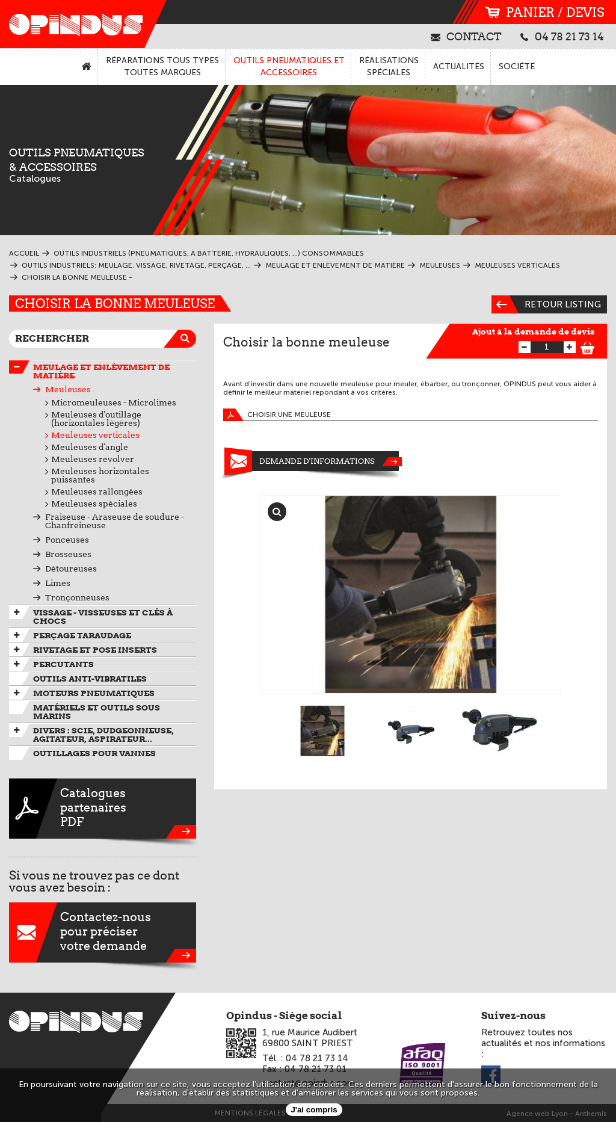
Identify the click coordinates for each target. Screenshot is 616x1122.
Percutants (63, 664)
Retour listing (546, 304)
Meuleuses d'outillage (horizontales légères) (96, 419)
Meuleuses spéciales (94, 503)
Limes (57, 583)
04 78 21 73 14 (562, 36)
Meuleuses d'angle (89, 447)
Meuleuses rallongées (97, 491)
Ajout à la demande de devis (533, 331)
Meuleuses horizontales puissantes (100, 475)
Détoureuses (71, 568)
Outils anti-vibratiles (90, 678)
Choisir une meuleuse (277, 414)
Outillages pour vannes (94, 753)
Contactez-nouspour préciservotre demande (102, 932)
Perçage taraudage (82, 635)
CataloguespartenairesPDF (102, 808)
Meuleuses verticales (95, 435)
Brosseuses (68, 554)
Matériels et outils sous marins (96, 712)
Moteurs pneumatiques (94, 693)
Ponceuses (67, 539)
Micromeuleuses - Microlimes (113, 402)
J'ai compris (314, 1109)
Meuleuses (68, 389)
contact (466, 36)
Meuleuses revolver (92, 459)
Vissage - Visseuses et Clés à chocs (103, 617)
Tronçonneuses (77, 597)
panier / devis (544, 12)
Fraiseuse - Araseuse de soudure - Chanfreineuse (114, 521)
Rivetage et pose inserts (95, 650)
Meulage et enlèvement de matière (101, 371)
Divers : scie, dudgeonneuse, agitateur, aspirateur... (103, 735)
